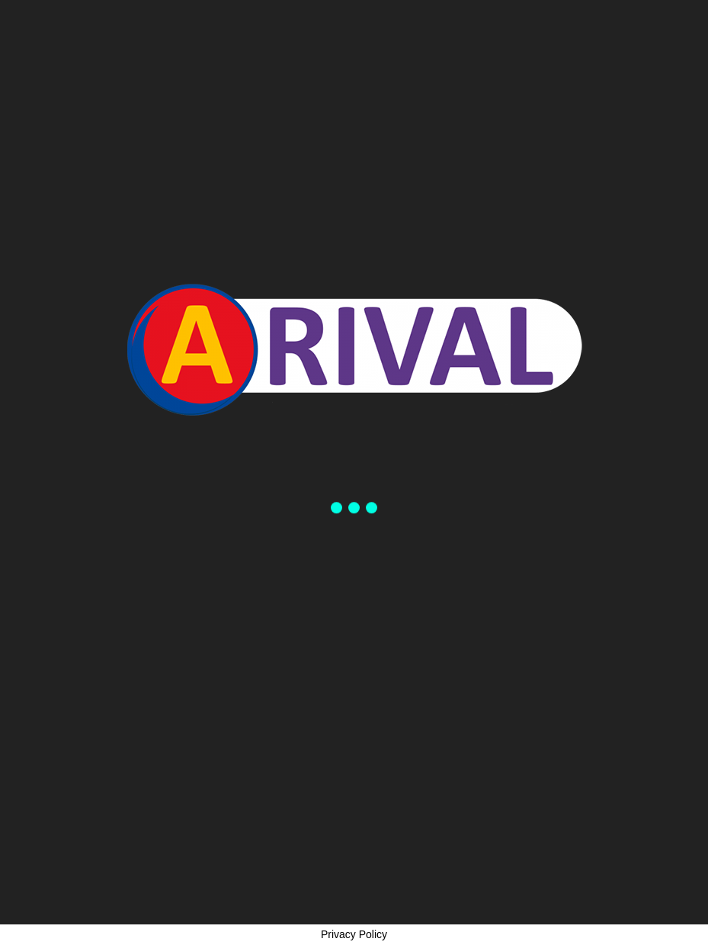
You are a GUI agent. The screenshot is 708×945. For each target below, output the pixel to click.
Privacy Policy (354, 934)
